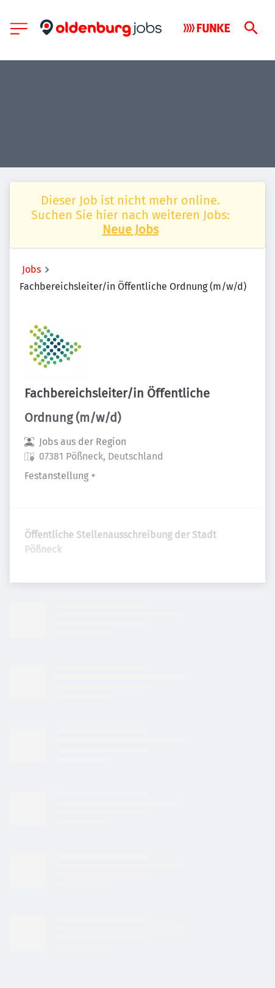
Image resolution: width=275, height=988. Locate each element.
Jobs (31, 269)
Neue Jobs (130, 229)
